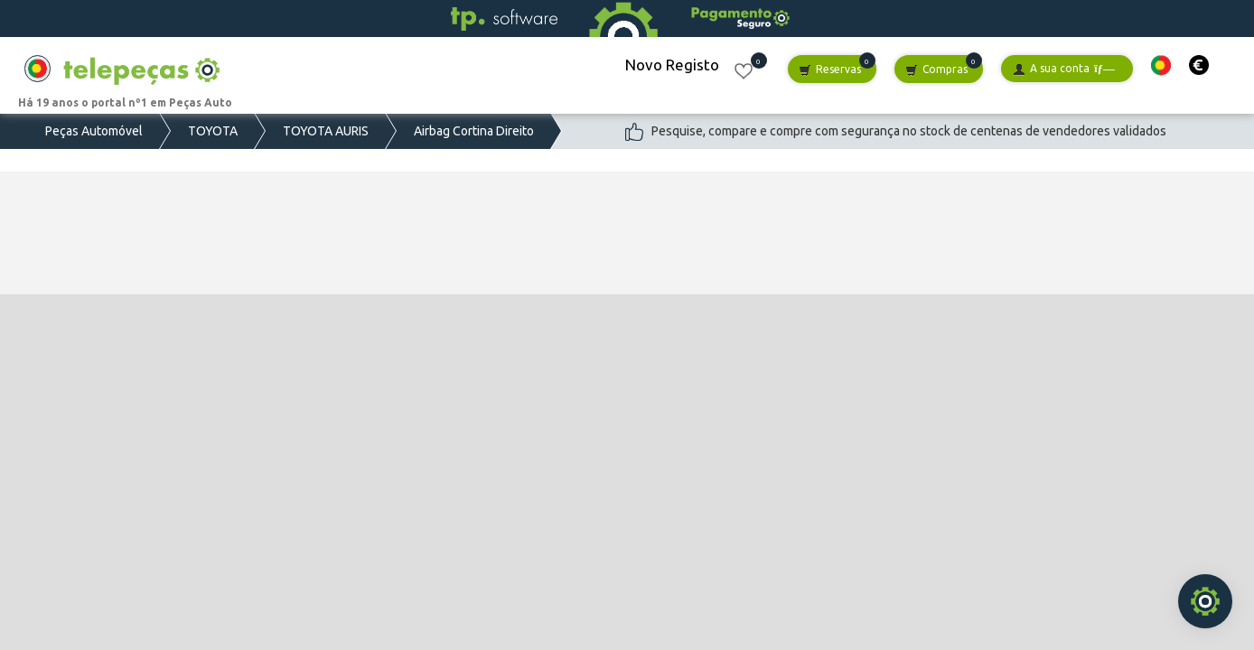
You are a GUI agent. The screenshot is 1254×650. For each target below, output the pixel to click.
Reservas (830, 70)
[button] (1161, 65)
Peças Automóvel (94, 131)
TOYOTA (213, 131)
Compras (936, 70)
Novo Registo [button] (672, 64)
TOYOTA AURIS (326, 131)
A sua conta (1064, 69)
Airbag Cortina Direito (474, 131)
